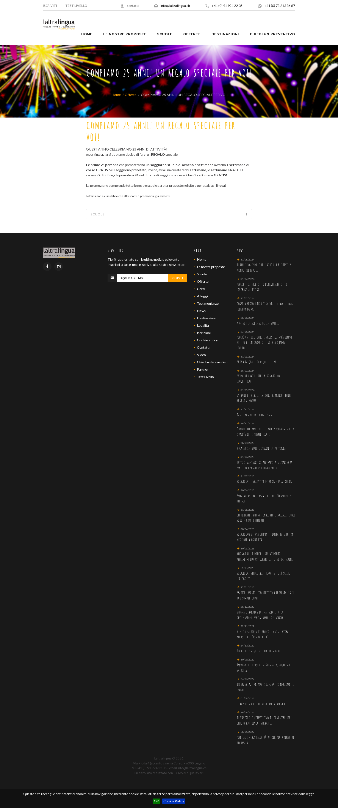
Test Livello (205, 377)
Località (203, 325)
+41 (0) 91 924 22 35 (227, 5)
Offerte (130, 95)
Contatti (203, 347)
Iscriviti (178, 277)
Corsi (201, 289)
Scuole (202, 274)
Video (201, 355)
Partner (202, 369)
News (201, 311)
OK (156, 801)
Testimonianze (208, 303)
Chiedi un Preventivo (212, 362)
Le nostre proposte (211, 267)
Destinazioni (206, 318)
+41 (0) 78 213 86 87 (279, 5)
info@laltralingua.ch (175, 5)
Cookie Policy (173, 801)
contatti (133, 5)
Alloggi (202, 296)
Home (116, 95)
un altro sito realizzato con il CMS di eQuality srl (169, 773)
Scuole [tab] (170, 215)
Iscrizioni (204, 333)
